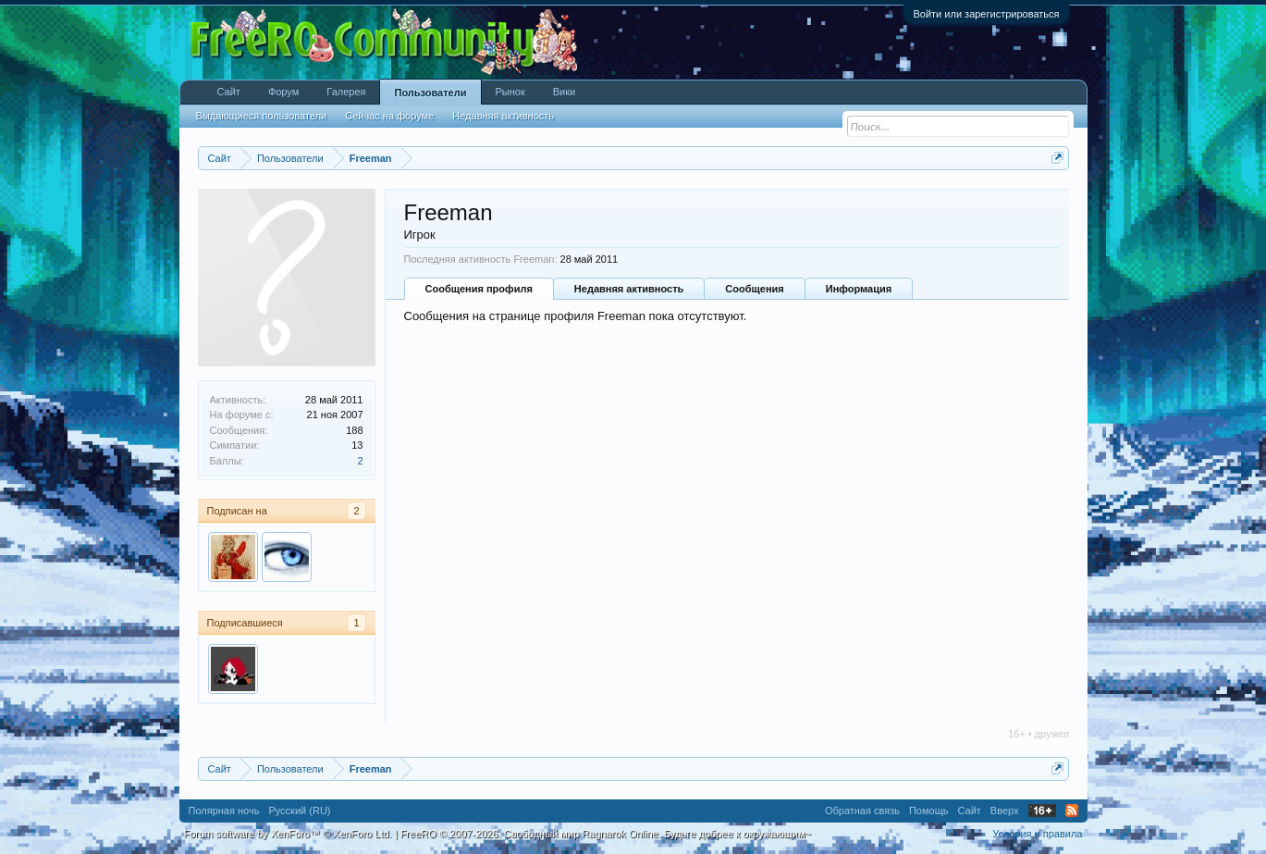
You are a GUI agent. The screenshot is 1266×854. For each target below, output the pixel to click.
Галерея (345, 91)
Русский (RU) (299, 810)
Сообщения (754, 288)
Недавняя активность (628, 288)
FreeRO (605, 833)
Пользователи (430, 92)
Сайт (228, 91)
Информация (858, 288)
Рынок (510, 91)
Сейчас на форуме (389, 115)
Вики (564, 91)
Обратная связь (862, 810)
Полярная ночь (224, 810)
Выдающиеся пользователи (261, 115)
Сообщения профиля (479, 288)
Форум (283, 91)
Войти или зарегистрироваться (986, 13)
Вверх (1004, 810)
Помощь (929, 810)
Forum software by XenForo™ (288, 833)
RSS (1071, 810)
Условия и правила (1037, 833)
